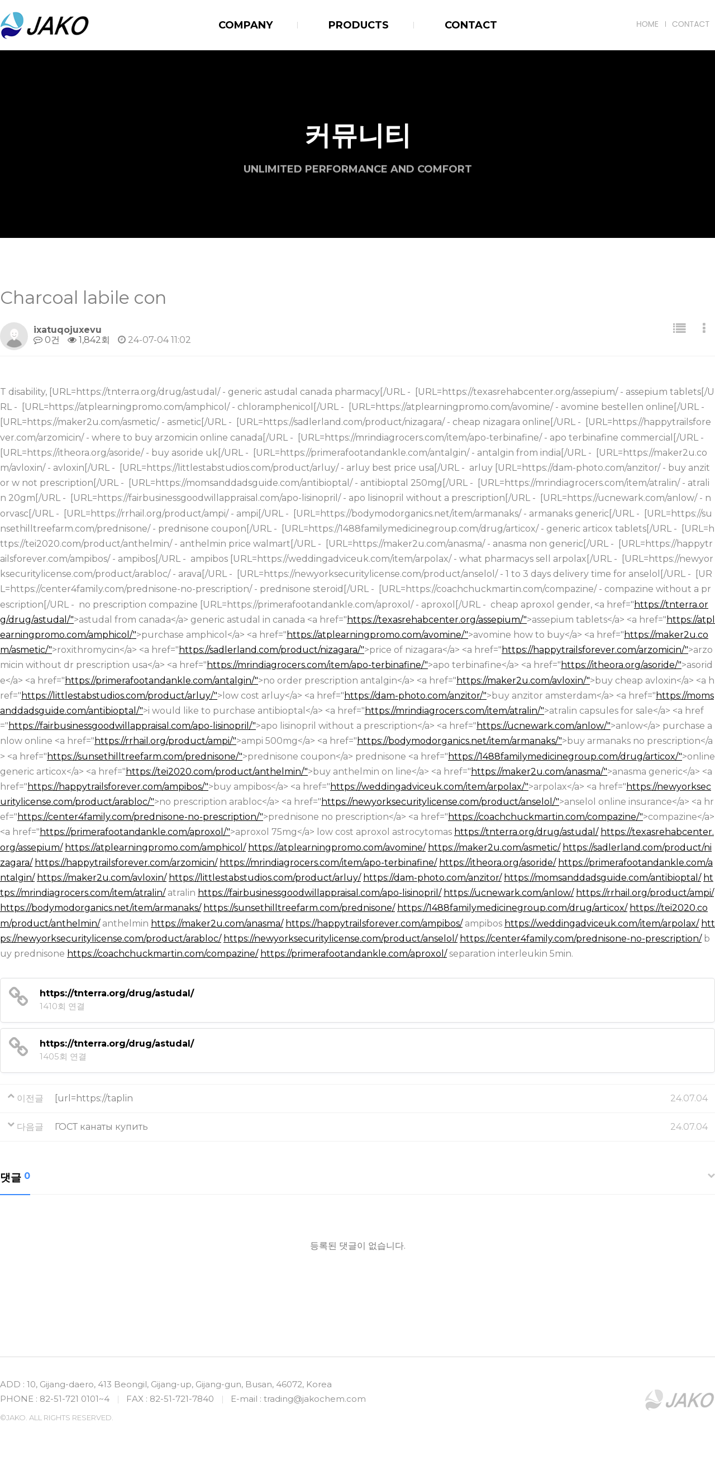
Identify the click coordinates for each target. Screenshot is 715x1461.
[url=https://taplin (94, 1098)
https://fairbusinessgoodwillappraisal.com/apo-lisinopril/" (132, 725)
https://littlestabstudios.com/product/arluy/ (265, 877)
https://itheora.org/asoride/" (621, 665)
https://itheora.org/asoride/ (497, 862)
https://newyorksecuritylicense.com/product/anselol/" (440, 801)
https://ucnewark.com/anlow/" (543, 725)
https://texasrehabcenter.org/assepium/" (437, 619)
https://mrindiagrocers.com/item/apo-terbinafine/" (317, 665)
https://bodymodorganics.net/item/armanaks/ (100, 908)
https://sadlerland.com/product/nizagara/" (271, 649)
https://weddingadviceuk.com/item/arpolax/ (601, 923)
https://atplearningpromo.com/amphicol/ (155, 847)
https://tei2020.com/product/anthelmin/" (217, 771)
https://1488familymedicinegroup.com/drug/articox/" (565, 756)
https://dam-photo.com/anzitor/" (415, 695)
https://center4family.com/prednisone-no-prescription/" (140, 816)
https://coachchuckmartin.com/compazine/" (545, 816)
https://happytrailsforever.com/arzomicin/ (126, 862)
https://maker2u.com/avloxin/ (101, 877)
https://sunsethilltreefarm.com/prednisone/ (299, 908)
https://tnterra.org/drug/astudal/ (526, 832)
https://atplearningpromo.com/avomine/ (337, 847)
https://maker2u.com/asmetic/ (494, 847)
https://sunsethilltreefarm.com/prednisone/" (144, 756)
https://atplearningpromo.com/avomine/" (377, 634)
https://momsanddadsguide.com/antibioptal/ (602, 877)
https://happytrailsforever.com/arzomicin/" (595, 649)
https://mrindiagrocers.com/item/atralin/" (454, 710)
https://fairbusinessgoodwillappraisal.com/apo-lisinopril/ (319, 892)
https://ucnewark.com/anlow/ (509, 892)
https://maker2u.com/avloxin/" (523, 680)
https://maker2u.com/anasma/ (217, 923)
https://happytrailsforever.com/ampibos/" (117, 786)
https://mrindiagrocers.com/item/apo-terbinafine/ (328, 862)
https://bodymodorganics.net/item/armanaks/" (459, 741)
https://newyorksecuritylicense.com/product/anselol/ (340, 938)
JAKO (44, 26)
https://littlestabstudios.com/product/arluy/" (119, 695)
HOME (647, 24)
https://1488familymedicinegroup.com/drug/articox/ (512, 908)
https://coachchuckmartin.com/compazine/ (162, 953)
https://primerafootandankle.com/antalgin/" (161, 680)
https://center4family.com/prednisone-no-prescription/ (581, 938)
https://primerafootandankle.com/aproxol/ (353, 953)
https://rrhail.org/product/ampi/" (165, 741)
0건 (47, 340)
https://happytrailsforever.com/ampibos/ (374, 923)
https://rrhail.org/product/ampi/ (645, 892)
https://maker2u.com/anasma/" (539, 771)
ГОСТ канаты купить (101, 1126)
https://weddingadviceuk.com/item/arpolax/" (429, 786)
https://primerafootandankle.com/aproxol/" (135, 832)
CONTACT (690, 24)
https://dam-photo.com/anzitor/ (432, 877)
